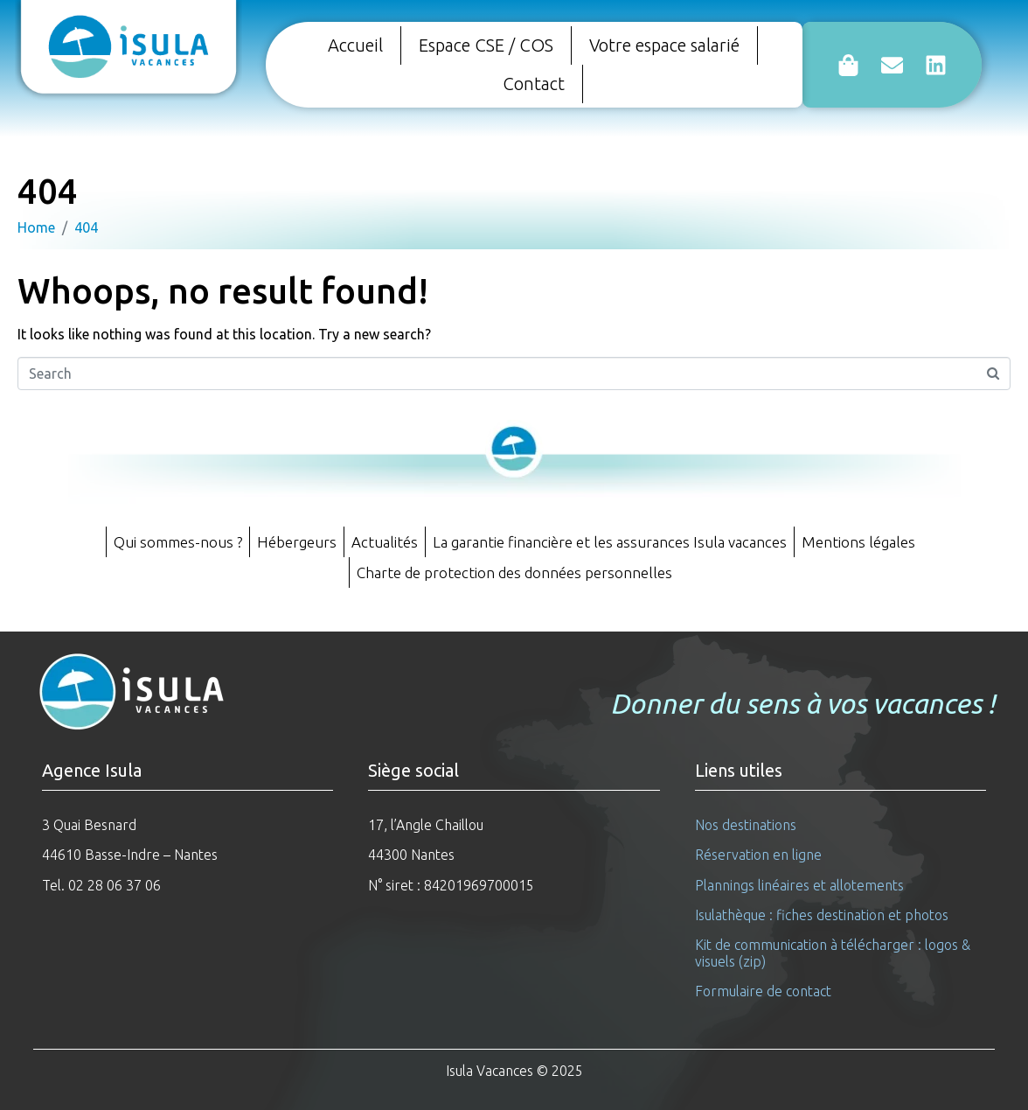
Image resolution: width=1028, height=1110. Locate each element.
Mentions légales (858, 542)
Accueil (355, 45)
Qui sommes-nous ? (178, 542)
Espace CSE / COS (486, 45)
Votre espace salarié (664, 45)
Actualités (384, 542)
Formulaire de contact (763, 991)
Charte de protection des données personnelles (514, 572)
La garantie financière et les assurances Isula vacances (610, 542)
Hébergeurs (297, 542)
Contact (534, 83)
